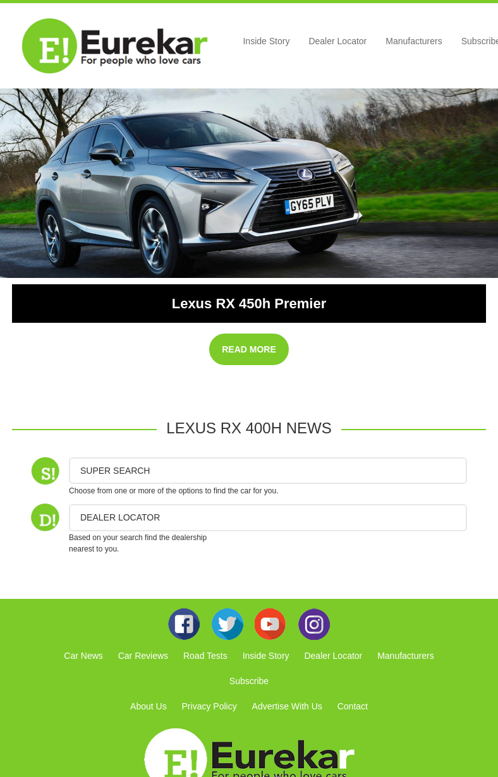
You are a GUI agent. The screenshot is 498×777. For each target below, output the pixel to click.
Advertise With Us (287, 706)
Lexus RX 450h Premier (249, 303)
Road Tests (205, 656)
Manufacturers (414, 41)
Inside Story (266, 41)
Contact (352, 706)
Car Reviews (143, 656)
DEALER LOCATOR (120, 517)
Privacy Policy (209, 706)
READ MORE (249, 349)
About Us (148, 706)
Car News (83, 656)
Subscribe (249, 681)
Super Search (115, 471)
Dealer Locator (337, 41)
